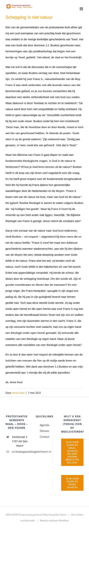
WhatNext (64, 520)
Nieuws (44, 431)
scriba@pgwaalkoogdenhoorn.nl (20, 451)
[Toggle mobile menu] (82, 9)
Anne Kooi (18, 392)
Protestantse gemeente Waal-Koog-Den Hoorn (42, 514)
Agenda (44, 425)
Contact (44, 436)
